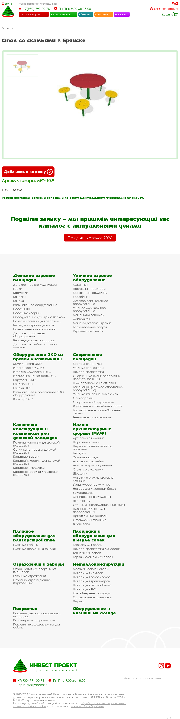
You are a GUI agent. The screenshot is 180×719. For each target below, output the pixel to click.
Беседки (79, 453)
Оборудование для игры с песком (39, 316)
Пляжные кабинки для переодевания (89, 510)
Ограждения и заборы (38, 564)
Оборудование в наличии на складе (94, 610)
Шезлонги (80, 473)
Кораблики (81, 296)
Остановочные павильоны (92, 597)
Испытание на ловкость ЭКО (34, 375)
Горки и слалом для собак (93, 556)
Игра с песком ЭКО (28, 367)
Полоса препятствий (88, 371)
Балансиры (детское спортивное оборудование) (98, 388)
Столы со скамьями (88, 469)
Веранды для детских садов (34, 340)
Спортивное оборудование (93, 402)
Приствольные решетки (90, 515)
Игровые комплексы (88, 331)
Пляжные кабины (25, 544)
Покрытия (25, 608)
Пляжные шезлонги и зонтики (34, 548)
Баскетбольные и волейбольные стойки (97, 412)
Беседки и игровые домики (33, 325)
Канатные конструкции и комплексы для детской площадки (35, 431)
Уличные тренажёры (88, 367)
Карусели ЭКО (24, 379)
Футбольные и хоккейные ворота (97, 406)
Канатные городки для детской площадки (36, 473)
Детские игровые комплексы (35, 284)
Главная (7, 28)
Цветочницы (81, 500)
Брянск (9, 3)
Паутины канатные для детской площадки (36, 444)
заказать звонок (60, 14)
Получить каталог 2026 (90, 237)
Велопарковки (83, 492)
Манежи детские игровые (92, 322)
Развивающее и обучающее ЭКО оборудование (38, 393)
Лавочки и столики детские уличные (93, 479)
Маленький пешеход (88, 314)
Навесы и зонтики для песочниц (36, 321)
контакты (120, 14)
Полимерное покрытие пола (34, 620)
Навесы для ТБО (85, 589)
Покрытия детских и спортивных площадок (36, 615)
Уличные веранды (86, 457)
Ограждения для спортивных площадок (34, 570)
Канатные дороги (26, 456)
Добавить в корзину (28, 172)
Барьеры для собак (87, 544)
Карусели (20, 292)
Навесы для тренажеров (91, 580)
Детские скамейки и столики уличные (35, 346)
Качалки (19, 296)
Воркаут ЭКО (23, 399)
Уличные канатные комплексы (95, 393)
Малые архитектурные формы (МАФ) (92, 428)
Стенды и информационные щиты (99, 504)
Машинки (80, 284)
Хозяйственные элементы (92, 496)
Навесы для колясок (88, 572)
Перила (79, 601)
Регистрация (170, 8)
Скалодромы (83, 397)
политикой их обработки (87, 706)
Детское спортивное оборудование (29, 335)
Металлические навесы (90, 568)
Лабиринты (81, 318)
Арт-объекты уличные (89, 437)
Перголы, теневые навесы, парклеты (92, 448)
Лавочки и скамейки (88, 461)
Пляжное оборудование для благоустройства (34, 535)
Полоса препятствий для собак (96, 548)
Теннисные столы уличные (92, 417)
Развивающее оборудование (35, 304)
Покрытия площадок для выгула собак (36, 626)
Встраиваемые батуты (90, 327)
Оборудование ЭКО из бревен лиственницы (38, 356)
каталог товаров (30, 14)
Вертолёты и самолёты (90, 292)
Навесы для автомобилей (92, 585)
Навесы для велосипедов (91, 576)
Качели (18, 300)
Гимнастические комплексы (34, 329)
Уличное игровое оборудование (92, 277)
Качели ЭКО (22, 387)
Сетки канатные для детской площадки (34, 451)
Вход (157, 8)
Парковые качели (86, 442)
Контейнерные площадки (92, 593)
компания (101, 14)
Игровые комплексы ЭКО (32, 371)
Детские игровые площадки (34, 277)
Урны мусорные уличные (91, 484)
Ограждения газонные (89, 519)
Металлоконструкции (98, 564)
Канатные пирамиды (28, 467)
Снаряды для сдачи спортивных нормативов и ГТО (96, 377)
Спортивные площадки (87, 356)
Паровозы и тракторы (89, 288)
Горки (17, 288)
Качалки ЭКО (23, 383)
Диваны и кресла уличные (92, 465)
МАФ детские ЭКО (27, 363)
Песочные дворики (27, 312)
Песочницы (21, 308)
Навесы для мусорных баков (94, 488)
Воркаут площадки (87, 363)
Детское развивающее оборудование (90, 302)
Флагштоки (81, 523)
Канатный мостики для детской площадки (36, 462)
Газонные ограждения (29, 575)
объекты (84, 14)
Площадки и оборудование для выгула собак (94, 535)
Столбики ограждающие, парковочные (32, 581)
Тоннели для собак (87, 552)
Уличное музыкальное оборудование (89, 309)
